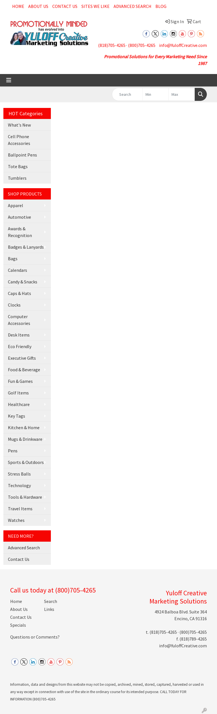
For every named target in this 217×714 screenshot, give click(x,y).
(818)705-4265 (111, 45)
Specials (18, 625)
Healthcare (19, 404)
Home (18, 6)
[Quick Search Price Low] (155, 94)
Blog (160, 6)
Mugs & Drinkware (25, 439)
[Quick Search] (127, 94)
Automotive (19, 217)
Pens (13, 450)
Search (50, 601)
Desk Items (19, 335)
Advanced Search (132, 6)
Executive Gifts (22, 358)
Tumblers (17, 178)
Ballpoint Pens (22, 155)
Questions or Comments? (35, 637)
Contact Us (64, 6)
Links (49, 609)
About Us (38, 6)
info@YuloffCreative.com (183, 45)
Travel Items (20, 508)
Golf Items (18, 393)
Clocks (14, 305)
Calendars (17, 270)
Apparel (15, 205)
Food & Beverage (24, 369)
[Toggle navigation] (9, 80)
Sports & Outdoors (26, 462)
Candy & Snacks (22, 282)
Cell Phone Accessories (19, 140)
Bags (13, 258)
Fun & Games (20, 381)
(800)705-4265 (141, 45)
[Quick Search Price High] (181, 94)
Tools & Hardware (25, 497)
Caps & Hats (19, 293)
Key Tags (16, 416)
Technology (19, 485)
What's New (19, 125)
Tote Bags (18, 166)
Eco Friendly (19, 346)
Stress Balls (19, 474)
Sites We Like (95, 6)
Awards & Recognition (20, 232)
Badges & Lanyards (26, 247)
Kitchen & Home (24, 427)
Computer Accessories (19, 320)
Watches (16, 520)
